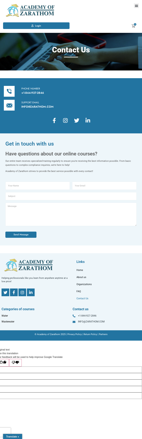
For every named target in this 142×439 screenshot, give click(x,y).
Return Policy (90, 334)
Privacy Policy (74, 334)
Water (5, 315)
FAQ (78, 291)
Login (38, 25)
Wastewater (8, 321)
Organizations (84, 284)
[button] (136, 5)
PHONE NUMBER (30, 88)
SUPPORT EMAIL (30, 102)
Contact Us (82, 298)
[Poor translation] (15, 363)
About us (81, 277)
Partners (103, 334)
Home (79, 270)
